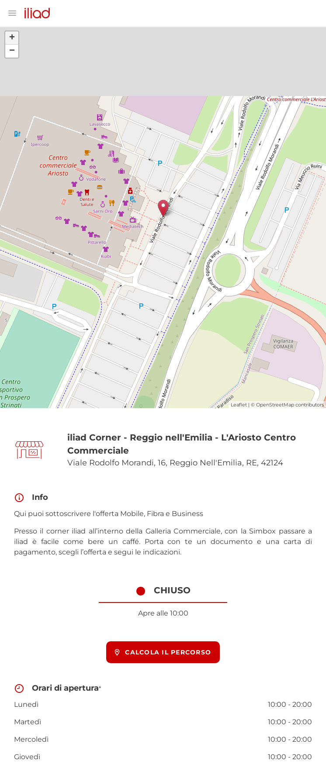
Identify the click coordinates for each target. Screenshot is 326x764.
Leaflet (239, 405)
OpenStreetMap (275, 405)
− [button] (12, 51)
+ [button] (12, 38)
